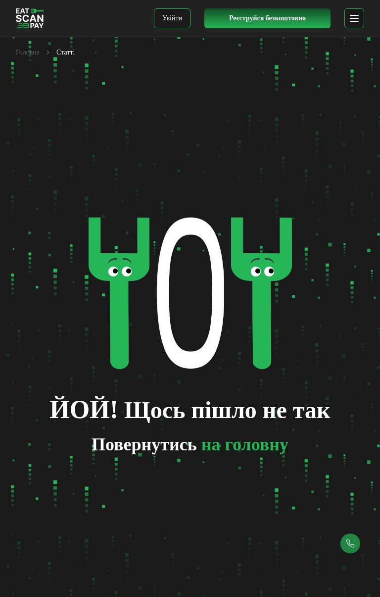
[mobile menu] (354, 18)
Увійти (172, 18)
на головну (244, 444)
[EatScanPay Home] (30, 18)
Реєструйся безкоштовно (267, 18)
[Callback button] (350, 543)
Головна (28, 52)
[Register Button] (267, 18)
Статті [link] (65, 52)
